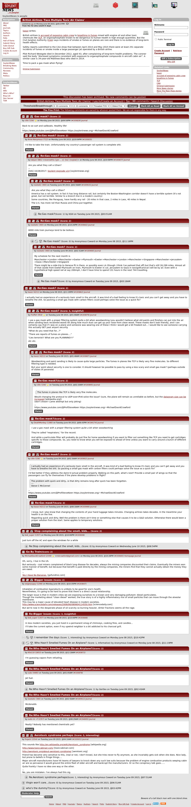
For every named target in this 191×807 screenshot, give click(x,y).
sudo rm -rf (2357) (36, 719)
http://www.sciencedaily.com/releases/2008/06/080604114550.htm (57, 604)
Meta (5, 73)
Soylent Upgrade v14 (59, 171)
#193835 (87, 139)
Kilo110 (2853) (34, 653)
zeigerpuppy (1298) (34, 584)
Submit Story (9, 43)
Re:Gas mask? (46, 135)
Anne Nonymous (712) (38, 139)
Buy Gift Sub (8, 48)
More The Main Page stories (169, 91)
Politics (6, 76)
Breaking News (10, 66)
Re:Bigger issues (40, 613)
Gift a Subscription (171, 59)
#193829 (76, 121)
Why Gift (171, 62)
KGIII (71, 214)
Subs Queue (8, 46)
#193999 (85, 507)
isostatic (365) (40, 185)
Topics (6, 31)
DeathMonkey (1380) (43, 423)
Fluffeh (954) (36, 315)
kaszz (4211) (33, 292)
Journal (84, 121)
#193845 (119, 556)
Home (51, 804)
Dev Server (8, 98)
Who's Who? (8, 93)
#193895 (88, 385)
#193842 (83, 225)
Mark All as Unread (173, 106)
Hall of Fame (8, 41)
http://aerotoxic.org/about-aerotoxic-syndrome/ (46, 751)
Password (159, 32)
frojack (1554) (31, 739)
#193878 (78, 673)
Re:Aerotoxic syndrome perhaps (48, 777)
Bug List (6, 96)
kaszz (159, 73)
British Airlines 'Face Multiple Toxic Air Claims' (53, 20)
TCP (158, 81)
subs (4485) (33, 673)
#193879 (84, 315)
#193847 (81, 584)
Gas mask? (41, 116)
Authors (6, 33)
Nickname (159, 25)
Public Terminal (163, 39)
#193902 (82, 459)
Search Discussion (162, 101)
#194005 (84, 719)
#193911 (80, 699)
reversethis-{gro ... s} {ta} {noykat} (61, 160)
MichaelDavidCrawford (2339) (38, 556)
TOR (5, 101)
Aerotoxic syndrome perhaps (53, 735)
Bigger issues (43, 579)
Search (6, 36)
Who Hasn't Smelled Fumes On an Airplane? (60, 642)
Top (128, 101)
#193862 (78, 292)
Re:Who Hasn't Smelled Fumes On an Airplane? (60, 648)
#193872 (80, 653)
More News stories (165, 88)
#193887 (85, 356)
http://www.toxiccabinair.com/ (37, 748)
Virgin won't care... (37, 782)
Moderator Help (30, 793)
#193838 (80, 535)
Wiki (5, 91)
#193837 (118, 160)
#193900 (89, 251)
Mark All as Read (150, 106)
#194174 (92, 423)
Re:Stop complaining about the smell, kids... (55, 546)
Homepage (129, 556)
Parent (29, 150)
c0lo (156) (29, 121)
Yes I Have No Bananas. (34, 575)
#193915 (86, 185)
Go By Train (33, 551)
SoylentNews (10, 8)
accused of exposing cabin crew (171, 76)
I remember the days (47, 637)
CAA (158, 83)
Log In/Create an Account (108, 101)
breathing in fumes (165, 78)
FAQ (5, 25)
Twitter (6, 86)
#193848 (83, 618)
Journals (6, 28)
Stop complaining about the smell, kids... (62, 531)
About (6, 23)
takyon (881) (36, 160)
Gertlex (103, 689)
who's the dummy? (37, 788)
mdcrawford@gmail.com (67, 556)
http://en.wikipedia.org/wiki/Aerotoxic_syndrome (65, 744)
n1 (32, 24)
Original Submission (166, 86)
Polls (5, 38)
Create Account (10, 51)
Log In (6, 53)
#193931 (77, 739)
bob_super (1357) (33, 535)
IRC (4, 88)
